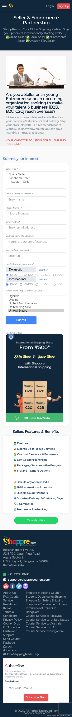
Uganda (36, 296)
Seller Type (12, 169)
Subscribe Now (36, 697)
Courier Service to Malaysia (44, 616)
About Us (9, 593)
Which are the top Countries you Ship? (24, 291)
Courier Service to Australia (43, 623)
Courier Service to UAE (41, 627)
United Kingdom (36, 307)
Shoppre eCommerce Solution (46, 604)
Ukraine (36, 300)
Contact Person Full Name (19, 193)
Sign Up (63, 6)
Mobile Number (14, 208)
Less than (43, 270)
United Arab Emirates (36, 303)
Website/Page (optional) (17, 250)
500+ (58, 274)
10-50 (11, 274)
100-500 (43, 274)
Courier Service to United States (47, 619)
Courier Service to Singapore (45, 631)
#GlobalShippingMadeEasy (21, 654)
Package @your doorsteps (10, 646)
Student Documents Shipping (46, 596)
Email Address (13, 222)
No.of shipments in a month (20, 264)
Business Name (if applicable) (20, 236)
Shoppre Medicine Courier (43, 593)
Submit (21, 320)
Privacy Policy (12, 619)
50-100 (26, 274)
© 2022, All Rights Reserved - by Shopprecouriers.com (36, 712)
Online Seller (36, 174)
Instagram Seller (36, 182)
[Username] (36, 213)
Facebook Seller (36, 178)
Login (50, 6)
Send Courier (11, 639)
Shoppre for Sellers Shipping (44, 600)
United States (36, 311)
